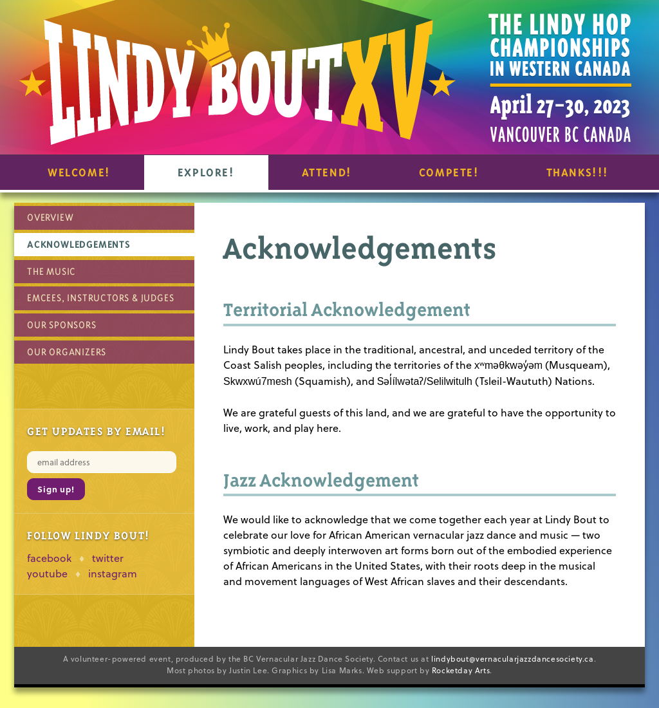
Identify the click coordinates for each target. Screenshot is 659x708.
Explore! (206, 172)
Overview (50, 217)
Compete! (449, 172)
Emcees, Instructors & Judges (100, 298)
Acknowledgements (79, 244)
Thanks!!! (577, 172)
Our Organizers (66, 352)
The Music (51, 271)
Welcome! (79, 172)
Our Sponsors (62, 325)
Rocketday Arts (461, 670)
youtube (47, 573)
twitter (108, 558)
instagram (112, 573)
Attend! (327, 172)
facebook (49, 558)
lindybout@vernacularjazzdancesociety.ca (512, 658)
